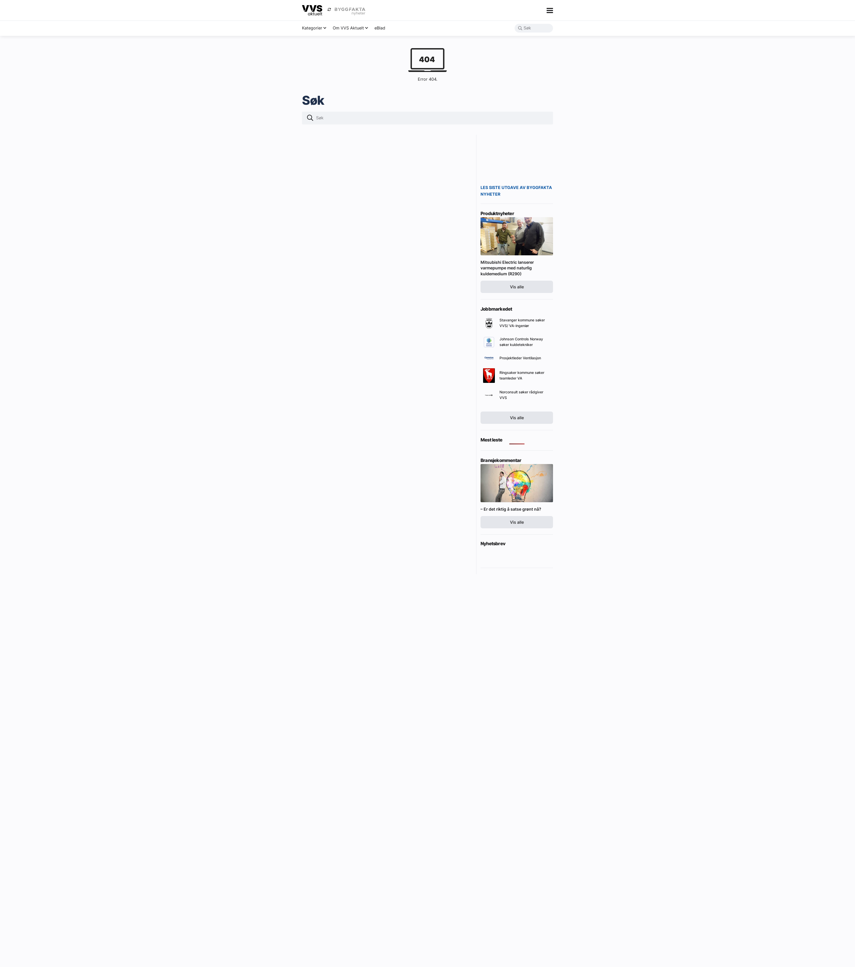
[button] (520, 28)
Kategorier (312, 27)
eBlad (379, 27)
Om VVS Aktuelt (348, 27)
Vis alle (517, 286)
